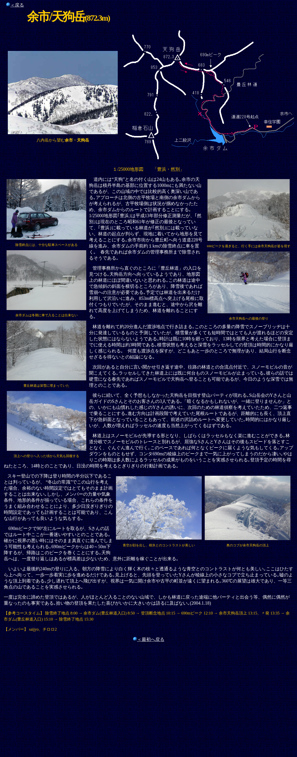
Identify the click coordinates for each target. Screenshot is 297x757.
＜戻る (17, 5)
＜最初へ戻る (150, 639)
